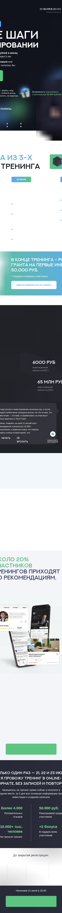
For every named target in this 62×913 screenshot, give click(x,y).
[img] (53, 433)
